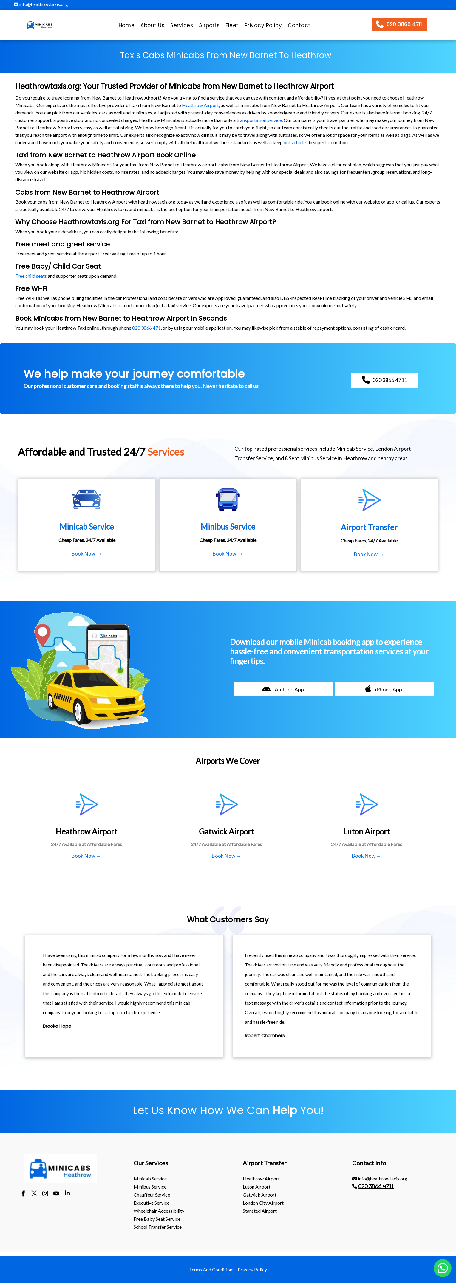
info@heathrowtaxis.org (41, 4)
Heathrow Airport (200, 105)
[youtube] (56, 1194)
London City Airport (263, 1203)
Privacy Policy (252, 1269)
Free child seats (31, 276)
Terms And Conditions (211, 1269)
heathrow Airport (261, 1178)
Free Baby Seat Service (157, 1219)
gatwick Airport (259, 1194)
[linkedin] (67, 1194)
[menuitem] (126, 26)
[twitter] (34, 1194)
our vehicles (296, 142)
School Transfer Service (158, 1227)
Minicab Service (150, 1178)
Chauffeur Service (152, 1194)
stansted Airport (260, 1211)
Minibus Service (150, 1186)
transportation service (259, 120)
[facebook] (23, 1194)
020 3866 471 (146, 328)
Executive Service (151, 1203)
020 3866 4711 (376, 1186)
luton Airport (256, 1186)
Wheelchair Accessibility (159, 1211)
